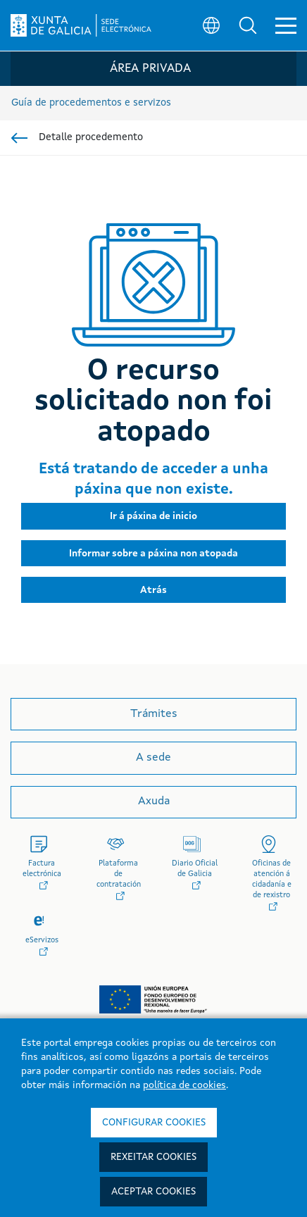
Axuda (154, 801)
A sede (153, 757)
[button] (247, 25)
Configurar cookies (154, 1123)
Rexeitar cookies (153, 1157)
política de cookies (184, 1085)
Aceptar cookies (153, 1192)
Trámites (153, 714)
